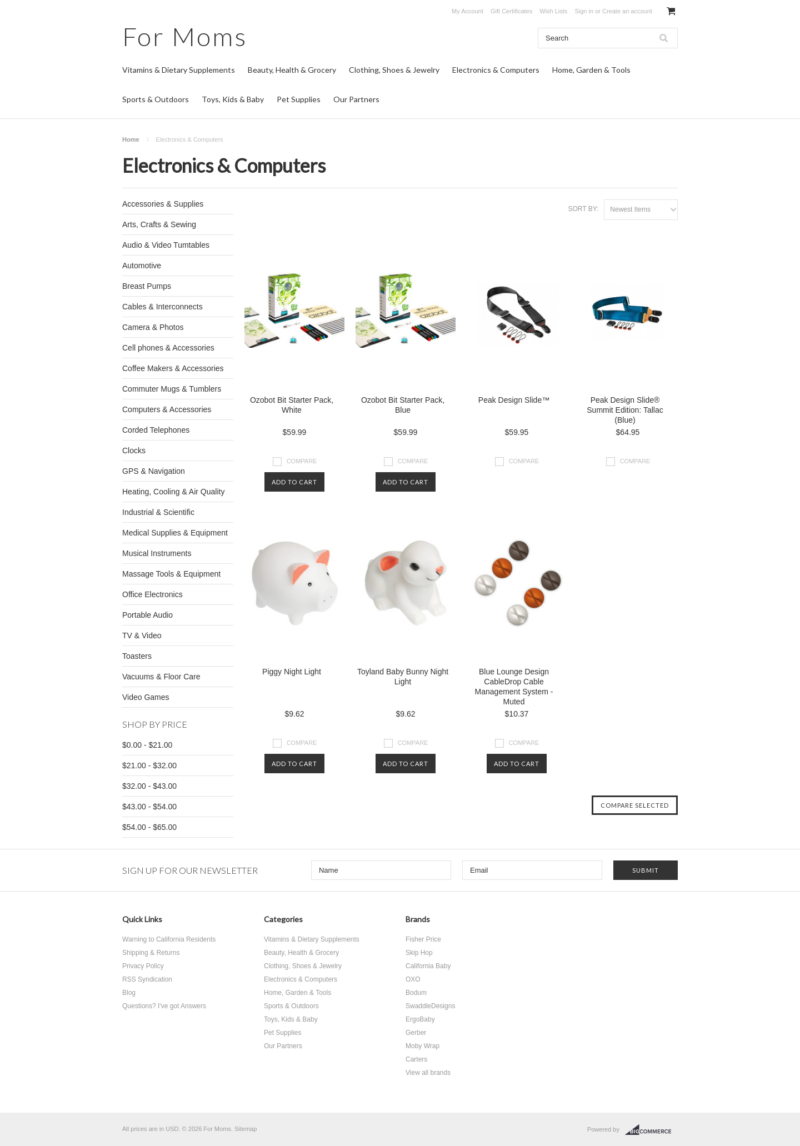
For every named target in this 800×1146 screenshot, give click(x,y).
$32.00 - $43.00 (149, 786)
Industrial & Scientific (158, 512)
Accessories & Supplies (162, 203)
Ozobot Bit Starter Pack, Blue (402, 405)
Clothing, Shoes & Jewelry (394, 69)
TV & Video (142, 635)
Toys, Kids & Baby (233, 99)
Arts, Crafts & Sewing (159, 224)
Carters (416, 1059)
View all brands (428, 1073)
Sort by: (583, 209)
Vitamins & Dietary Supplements (178, 69)
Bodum (416, 993)
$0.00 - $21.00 (147, 744)
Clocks (134, 450)
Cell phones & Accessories (168, 347)
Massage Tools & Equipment (171, 573)
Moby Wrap (422, 1046)
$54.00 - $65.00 (149, 827)
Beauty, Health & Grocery (292, 69)
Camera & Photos (153, 327)
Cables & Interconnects (162, 306)
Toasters (137, 656)
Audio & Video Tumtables (165, 245)
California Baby (428, 966)
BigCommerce (651, 1130)
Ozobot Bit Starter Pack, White (291, 405)
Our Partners (356, 99)
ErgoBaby (420, 1019)
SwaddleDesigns (430, 1006)
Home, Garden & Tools (591, 69)
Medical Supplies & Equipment (175, 532)
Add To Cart (294, 482)
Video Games (145, 697)
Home (130, 139)
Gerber (416, 1033)
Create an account (627, 11)
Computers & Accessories (166, 409)
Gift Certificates (511, 11)
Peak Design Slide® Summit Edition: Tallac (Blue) (625, 410)
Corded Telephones (155, 430)
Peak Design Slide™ (513, 400)
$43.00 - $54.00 (149, 806)
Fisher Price (423, 939)
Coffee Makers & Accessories (173, 368)
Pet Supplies (299, 99)
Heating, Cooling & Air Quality (173, 491)
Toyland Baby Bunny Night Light (402, 676)
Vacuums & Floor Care (161, 676)
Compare (302, 461)
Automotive (141, 265)
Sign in (583, 11)
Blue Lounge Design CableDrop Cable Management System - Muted (514, 686)
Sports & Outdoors (155, 99)
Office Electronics (152, 594)
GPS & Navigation (153, 471)
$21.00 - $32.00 (149, 765)
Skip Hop (419, 953)
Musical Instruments (156, 553)
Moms (184, 36)
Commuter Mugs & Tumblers (171, 388)
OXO (413, 979)
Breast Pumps (146, 286)
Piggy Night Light (291, 671)
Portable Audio (147, 614)
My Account (467, 11)
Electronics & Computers (495, 69)
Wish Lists (553, 11)
